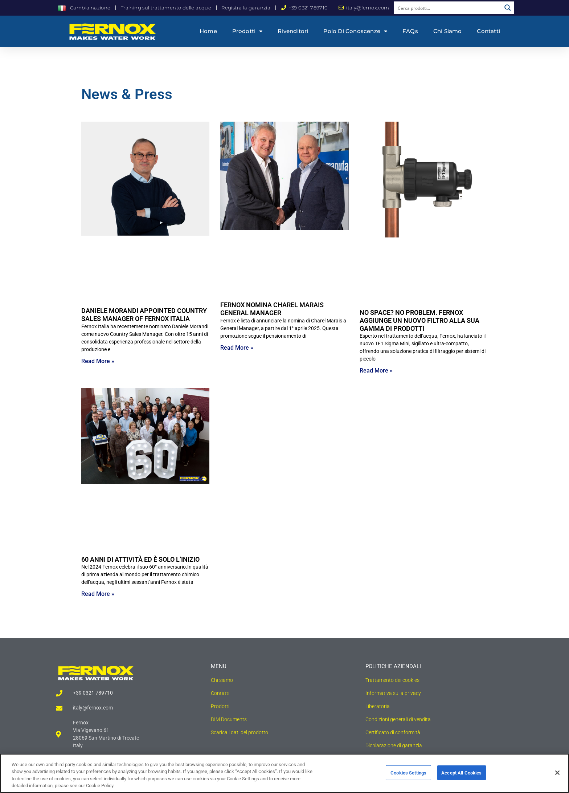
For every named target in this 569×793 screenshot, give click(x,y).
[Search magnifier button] (508, 7)
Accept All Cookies (461, 776)
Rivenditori (293, 31)
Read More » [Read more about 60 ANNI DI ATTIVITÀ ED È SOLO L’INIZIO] (97, 593)
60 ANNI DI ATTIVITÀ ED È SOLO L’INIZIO (140, 559)
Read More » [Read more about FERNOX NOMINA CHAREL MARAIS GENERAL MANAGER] (236, 347)
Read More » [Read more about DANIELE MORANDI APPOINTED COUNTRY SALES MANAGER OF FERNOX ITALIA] (97, 361)
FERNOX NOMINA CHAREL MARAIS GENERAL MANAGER (272, 309)
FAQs (410, 31)
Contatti (488, 31)
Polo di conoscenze (355, 31)
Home (208, 31)
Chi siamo (447, 31)
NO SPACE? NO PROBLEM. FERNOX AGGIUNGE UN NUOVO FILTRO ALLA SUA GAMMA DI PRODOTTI (419, 320)
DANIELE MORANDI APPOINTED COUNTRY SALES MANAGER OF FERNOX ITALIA (144, 314)
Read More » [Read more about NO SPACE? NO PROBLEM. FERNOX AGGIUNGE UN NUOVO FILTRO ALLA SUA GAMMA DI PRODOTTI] (376, 370)
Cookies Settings (408, 776)
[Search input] (448, 7)
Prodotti (247, 31)
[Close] (557, 776)
